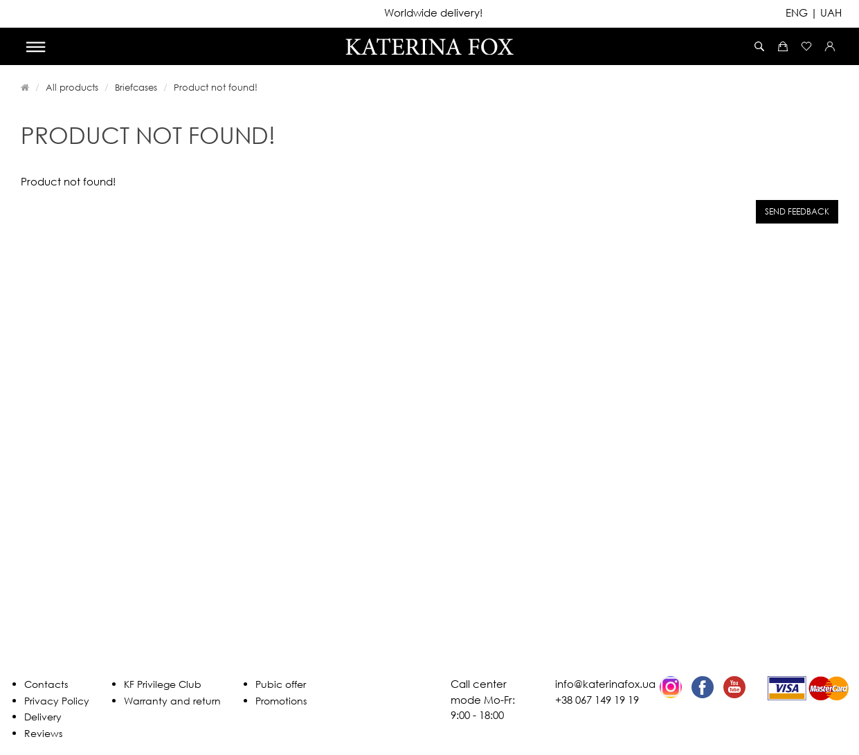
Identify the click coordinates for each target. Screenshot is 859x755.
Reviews (43, 733)
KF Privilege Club (162, 684)
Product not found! (215, 87)
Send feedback (797, 211)
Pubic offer (280, 684)
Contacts (46, 684)
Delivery (43, 716)
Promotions (281, 701)
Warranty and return (172, 701)
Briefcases (136, 87)
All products (72, 87)
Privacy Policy (56, 701)
